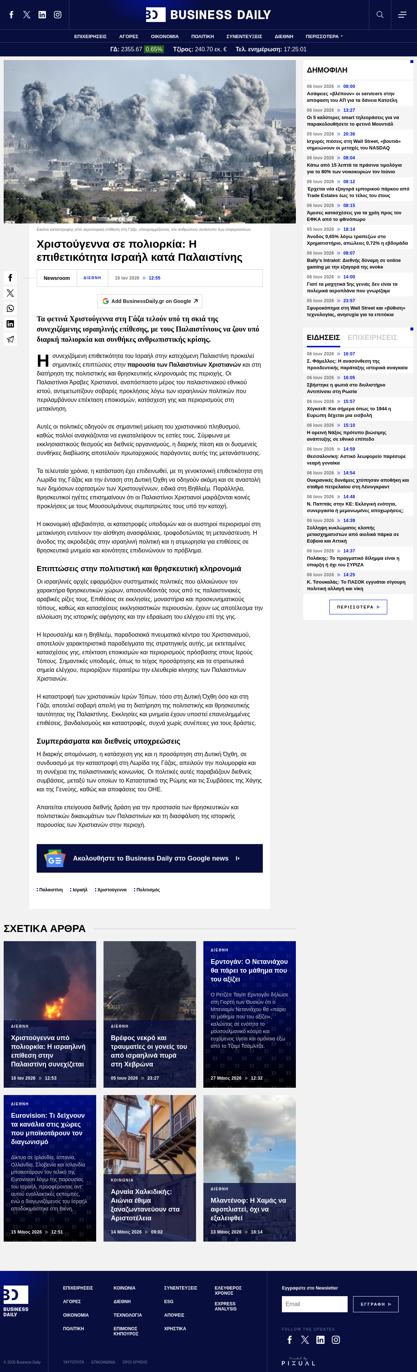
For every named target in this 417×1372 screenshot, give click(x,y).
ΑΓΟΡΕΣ (128, 36)
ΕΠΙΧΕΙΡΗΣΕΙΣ (90, 36)
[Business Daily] (16, 1316)
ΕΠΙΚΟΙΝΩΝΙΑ (103, 1362)
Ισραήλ (80, 889)
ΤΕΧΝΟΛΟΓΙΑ (128, 1315)
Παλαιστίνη (51, 889)
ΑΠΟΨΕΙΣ (174, 1315)
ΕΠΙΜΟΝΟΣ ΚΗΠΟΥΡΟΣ (126, 1331)
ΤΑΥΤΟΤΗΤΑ (73, 1362)
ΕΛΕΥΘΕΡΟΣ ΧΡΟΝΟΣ (228, 1291)
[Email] (315, 1304)
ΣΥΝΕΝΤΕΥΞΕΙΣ (244, 36)
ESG (168, 1301)
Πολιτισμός (148, 889)
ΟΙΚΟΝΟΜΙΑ (165, 36)
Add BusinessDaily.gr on (157, 301)
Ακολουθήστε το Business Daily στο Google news (142, 858)
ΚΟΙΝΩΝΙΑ (125, 1288)
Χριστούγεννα (112, 889)
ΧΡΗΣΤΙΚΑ (175, 1328)
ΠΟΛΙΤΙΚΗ (202, 36)
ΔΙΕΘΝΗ (284, 36)
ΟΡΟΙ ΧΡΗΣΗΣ (135, 1362)
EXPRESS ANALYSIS (226, 1306)
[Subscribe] (373, 1304)
